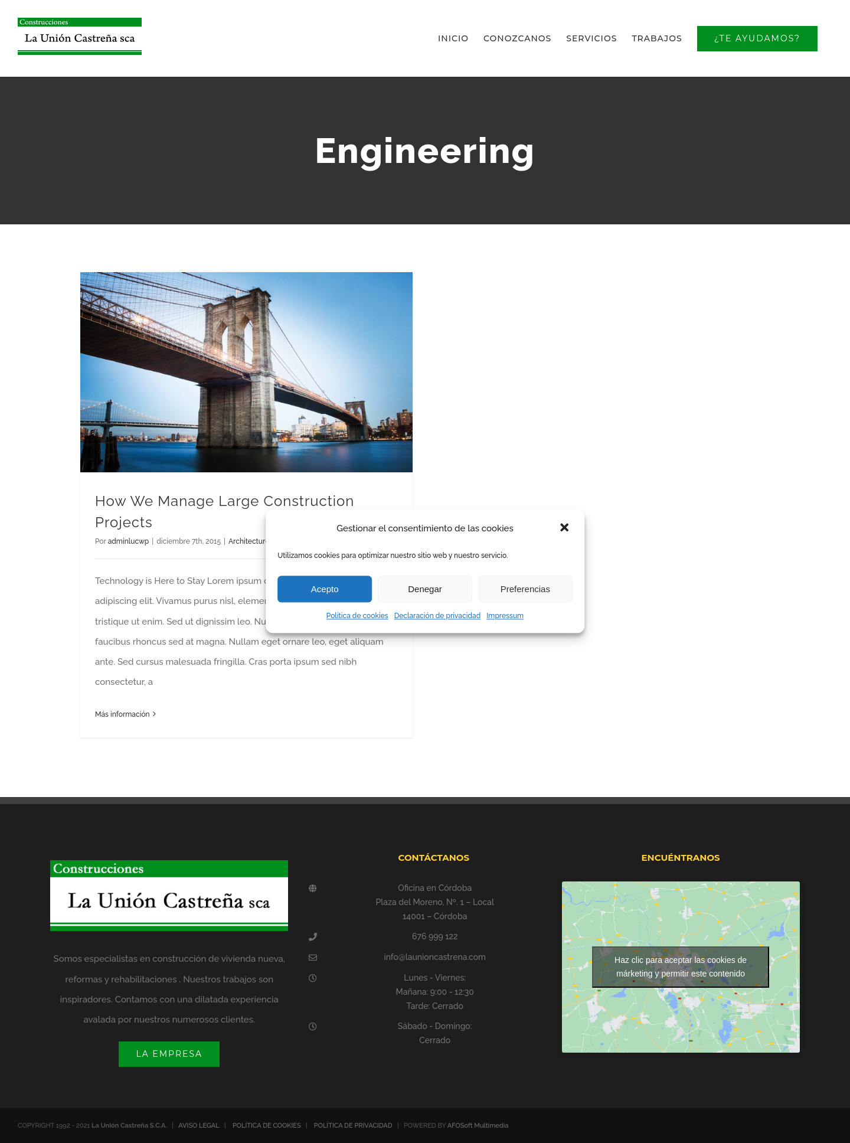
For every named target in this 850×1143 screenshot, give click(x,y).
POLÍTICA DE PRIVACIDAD (353, 1125)
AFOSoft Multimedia (478, 1125)
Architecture (248, 541)
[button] (565, 528)
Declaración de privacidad (437, 616)
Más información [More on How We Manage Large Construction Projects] (122, 714)
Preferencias (525, 589)
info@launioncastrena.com (435, 957)
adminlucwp (128, 541)
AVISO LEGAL (199, 1125)
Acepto (325, 589)
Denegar (425, 589)
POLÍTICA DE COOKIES (267, 1125)
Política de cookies (357, 616)
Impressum (505, 616)
